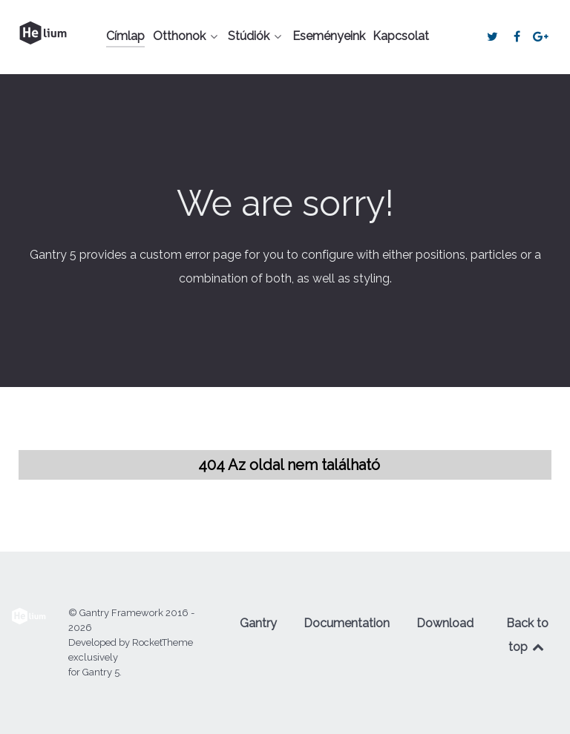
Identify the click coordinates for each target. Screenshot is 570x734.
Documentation (347, 623)
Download (445, 623)
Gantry (258, 623)
